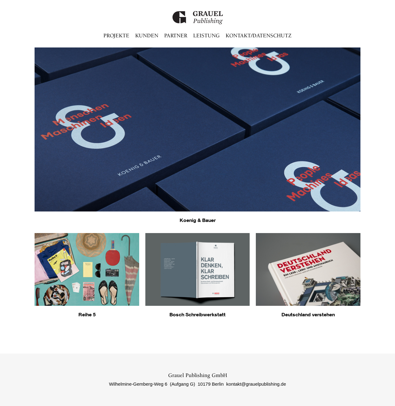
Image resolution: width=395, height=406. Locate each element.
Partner (175, 36)
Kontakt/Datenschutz (259, 36)
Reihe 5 (87, 314)
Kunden (146, 36)
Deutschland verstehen (308, 314)
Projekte (116, 36)
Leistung (206, 36)
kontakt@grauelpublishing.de (256, 384)
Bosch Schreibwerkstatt (197, 314)
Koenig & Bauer (198, 220)
